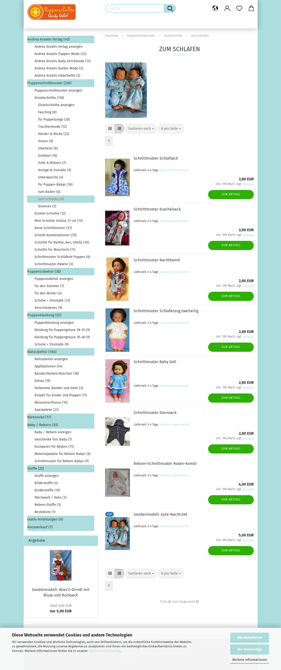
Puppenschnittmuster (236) (49, 83)
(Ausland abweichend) (174, 170)
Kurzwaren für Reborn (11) (54, 447)
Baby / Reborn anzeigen (52, 432)
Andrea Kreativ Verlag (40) (48, 39)
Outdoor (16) (47, 156)
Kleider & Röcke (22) (53, 134)
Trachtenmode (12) (52, 127)
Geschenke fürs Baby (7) (53, 439)
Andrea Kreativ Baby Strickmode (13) (62, 61)
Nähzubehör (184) (41, 352)
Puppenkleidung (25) (44, 315)
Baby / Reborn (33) (42, 425)
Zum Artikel (231, 194)
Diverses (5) (47, 206)
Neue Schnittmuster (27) (53, 228)
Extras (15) (42, 381)
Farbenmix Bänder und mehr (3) (58, 388)
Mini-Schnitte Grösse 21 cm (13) (58, 221)
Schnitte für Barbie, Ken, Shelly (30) (61, 242)
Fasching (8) (47, 112)
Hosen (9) (45, 141)
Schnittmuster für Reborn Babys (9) (61, 461)
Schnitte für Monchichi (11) (54, 250)
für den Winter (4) (48, 293)
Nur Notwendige (249, 649)
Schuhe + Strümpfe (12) (52, 300)
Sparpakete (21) (46, 410)
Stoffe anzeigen (46, 476)
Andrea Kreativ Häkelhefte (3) (57, 76)
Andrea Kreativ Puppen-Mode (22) (60, 54)
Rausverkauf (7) (40, 527)
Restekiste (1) (44, 512)
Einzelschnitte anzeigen (56, 105)
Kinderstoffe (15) (47, 490)
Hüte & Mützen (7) (52, 163)
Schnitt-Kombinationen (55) (55, 235)
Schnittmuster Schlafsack (156, 158)
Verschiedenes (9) (48, 308)
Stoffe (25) (35, 468)
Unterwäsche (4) (50, 177)
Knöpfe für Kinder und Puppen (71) (60, 395)
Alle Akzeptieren (249, 638)
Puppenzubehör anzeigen (53, 279)
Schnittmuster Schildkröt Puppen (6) (62, 257)
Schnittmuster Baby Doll (155, 361)
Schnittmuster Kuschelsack (157, 209)
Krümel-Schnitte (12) (50, 213)
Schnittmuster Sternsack (155, 412)
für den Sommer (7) (49, 286)
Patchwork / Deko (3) (50, 497)
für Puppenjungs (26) (54, 119)
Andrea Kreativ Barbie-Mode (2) (58, 68)
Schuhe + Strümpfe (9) (51, 344)
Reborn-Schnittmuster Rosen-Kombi (165, 463)
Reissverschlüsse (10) (51, 402)
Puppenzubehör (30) (44, 271)
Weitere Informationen (249, 660)
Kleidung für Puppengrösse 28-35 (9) (62, 330)
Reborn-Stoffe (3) (47, 505)
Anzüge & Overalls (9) (54, 170)
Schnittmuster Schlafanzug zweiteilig (166, 311)
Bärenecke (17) (39, 417)
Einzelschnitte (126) (49, 98)
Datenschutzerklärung (104, 651)
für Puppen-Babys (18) (55, 185)
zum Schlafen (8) (51, 199)
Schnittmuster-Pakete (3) (53, 264)
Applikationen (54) (48, 366)
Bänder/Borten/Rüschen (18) (56, 374)
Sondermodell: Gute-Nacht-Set (160, 514)
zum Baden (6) (49, 192)
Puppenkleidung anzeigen (54, 323)
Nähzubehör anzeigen (51, 359)
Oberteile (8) (48, 148)
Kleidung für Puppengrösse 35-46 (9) (62, 337)
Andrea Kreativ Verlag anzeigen (58, 47)
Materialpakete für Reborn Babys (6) (62, 454)
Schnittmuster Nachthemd (157, 260)
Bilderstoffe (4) (46, 483)
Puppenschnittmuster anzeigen (58, 90)
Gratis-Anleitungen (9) (45, 519)
